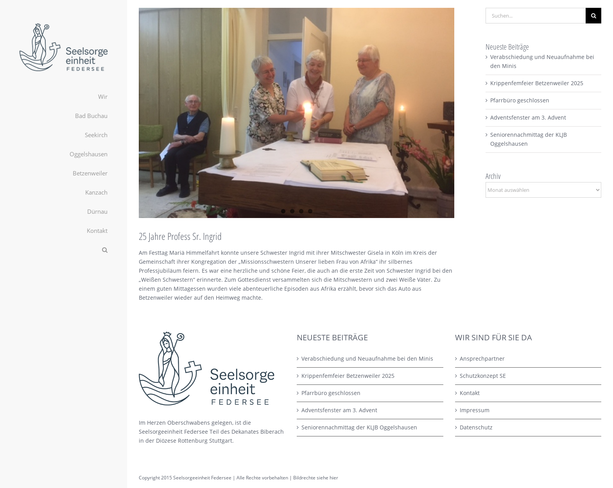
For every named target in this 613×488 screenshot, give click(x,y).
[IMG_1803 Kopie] (296, 113)
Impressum (474, 410)
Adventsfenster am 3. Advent (528, 117)
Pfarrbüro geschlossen (519, 100)
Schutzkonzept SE (483, 375)
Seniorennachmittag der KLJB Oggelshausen (359, 427)
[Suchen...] (536, 15)
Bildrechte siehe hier (315, 477)
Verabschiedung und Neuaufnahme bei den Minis (367, 358)
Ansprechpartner (482, 358)
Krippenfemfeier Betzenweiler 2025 (536, 83)
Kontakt (470, 393)
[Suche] (593, 15)
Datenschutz (476, 427)
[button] (63, 249)
